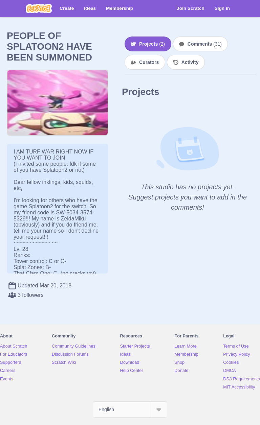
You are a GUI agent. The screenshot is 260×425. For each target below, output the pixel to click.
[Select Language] (130, 409)
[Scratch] (38, 8)
